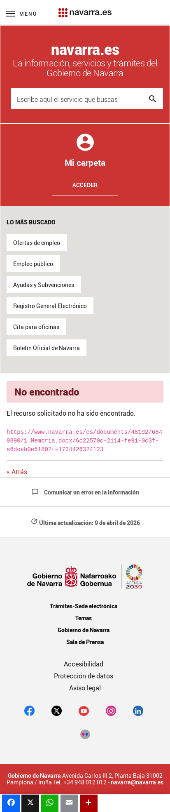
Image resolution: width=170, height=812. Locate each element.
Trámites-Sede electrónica (83, 606)
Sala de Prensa (85, 642)
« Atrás (17, 471)
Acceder (85, 185)
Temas (83, 618)
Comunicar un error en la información (85, 492)
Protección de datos (83, 675)
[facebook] (29, 710)
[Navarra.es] (85, 8)
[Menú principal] (21, 13)
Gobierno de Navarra (83, 630)
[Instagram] (111, 710)
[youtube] (84, 710)
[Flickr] (85, 733)
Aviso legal (85, 687)
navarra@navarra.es (137, 782)
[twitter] (56, 710)
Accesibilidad (83, 663)
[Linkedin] (138, 710)
